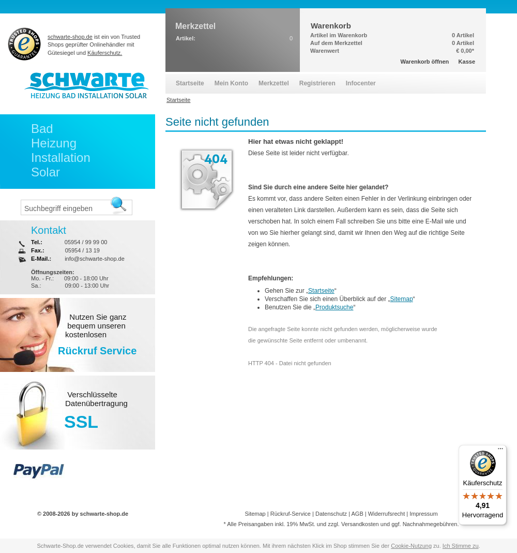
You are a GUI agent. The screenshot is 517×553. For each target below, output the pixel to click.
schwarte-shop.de (70, 37)
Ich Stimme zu (461, 546)
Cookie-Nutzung (411, 546)
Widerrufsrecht (386, 514)
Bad (42, 129)
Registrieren (317, 83)
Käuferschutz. (104, 53)
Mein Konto (231, 83)
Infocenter (361, 83)
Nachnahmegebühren (430, 524)
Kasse (467, 61)
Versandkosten (360, 524)
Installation (60, 158)
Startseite (321, 290)
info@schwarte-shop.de (95, 259)
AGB (357, 514)
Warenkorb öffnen (425, 61)
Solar (45, 172)
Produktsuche (334, 307)
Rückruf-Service (290, 514)
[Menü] (500, 451)
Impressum (423, 514)
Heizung (54, 143)
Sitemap (401, 299)
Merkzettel (273, 83)
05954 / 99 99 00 (86, 242)
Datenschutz (331, 514)
